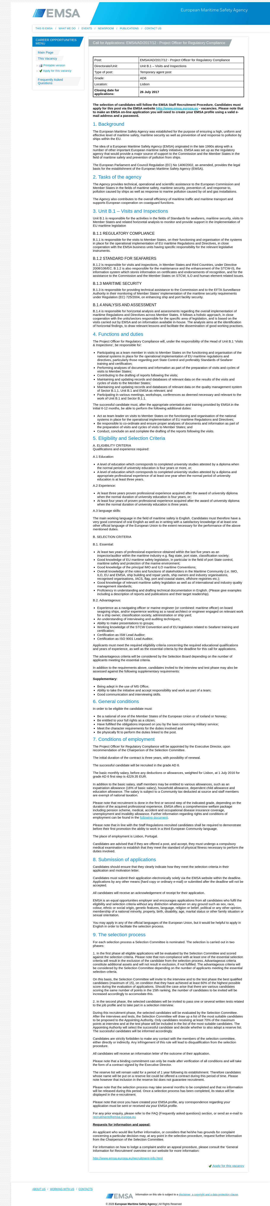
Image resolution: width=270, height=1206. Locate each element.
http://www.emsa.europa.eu (177, 108)
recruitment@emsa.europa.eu (114, 1117)
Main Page (45, 52)
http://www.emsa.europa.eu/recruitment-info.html (128, 1158)
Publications (129, 28)
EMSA (56, 13)
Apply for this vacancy (55, 71)
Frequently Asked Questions (50, 81)
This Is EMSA (43, 28)
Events (87, 28)
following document (154, 817)
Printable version (52, 65)
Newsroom (106, 28)
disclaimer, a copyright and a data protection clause (208, 1194)
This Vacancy (47, 58)
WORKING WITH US (62, 1189)
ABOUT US (39, 1189)
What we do (67, 28)
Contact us (153, 28)
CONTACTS (86, 1189)
